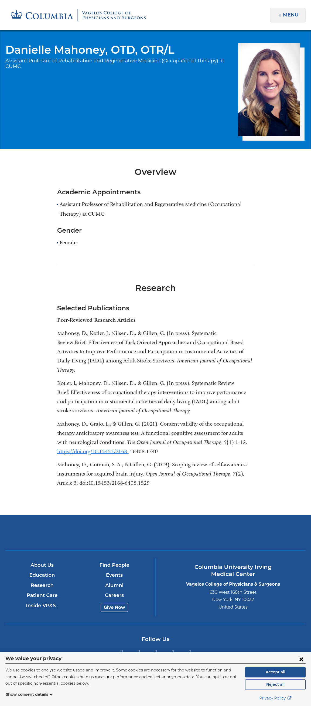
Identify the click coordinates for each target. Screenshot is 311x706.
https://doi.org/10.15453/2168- (94, 451)
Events (115, 575)
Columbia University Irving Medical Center (57, 532)
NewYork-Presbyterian (155, 536)
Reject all (275, 684)
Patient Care (42, 595)
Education (42, 575)
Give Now (115, 607)
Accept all (275, 672)
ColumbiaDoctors (254, 532)
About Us (42, 565)
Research (42, 585)
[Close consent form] (301, 659)
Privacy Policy (275, 698)
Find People (114, 565)
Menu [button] (291, 15)
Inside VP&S (42, 605)
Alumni (115, 585)
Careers (115, 595)
